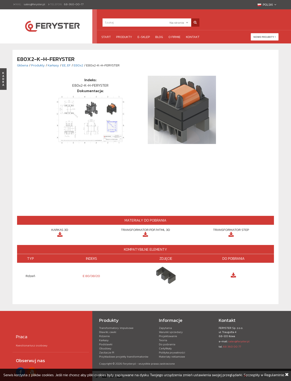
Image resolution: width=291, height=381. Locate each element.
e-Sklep (144, 37)
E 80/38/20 (91, 275)
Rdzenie (104, 336)
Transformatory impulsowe (116, 328)
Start (106, 37)
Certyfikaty (165, 348)
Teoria (163, 340)
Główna (22, 65)
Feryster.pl (129, 364)
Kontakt (192, 37)
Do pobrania (167, 344)
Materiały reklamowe (172, 357)
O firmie (174, 37)
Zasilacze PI (106, 353)
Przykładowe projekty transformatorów (123, 357)
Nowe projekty (264, 37)
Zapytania (165, 328)
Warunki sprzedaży (171, 332)
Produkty (124, 37)
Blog (159, 37)
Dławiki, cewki (107, 332)
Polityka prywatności (172, 353)
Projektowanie (168, 336)
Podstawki (105, 344)
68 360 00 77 (232, 347)
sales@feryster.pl (34, 4)
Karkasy (53, 65)
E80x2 (78, 65)
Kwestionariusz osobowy (32, 345)
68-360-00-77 (74, 4)
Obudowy (105, 348)
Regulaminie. (274, 375)
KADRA (3, 79)
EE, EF (66, 65)
